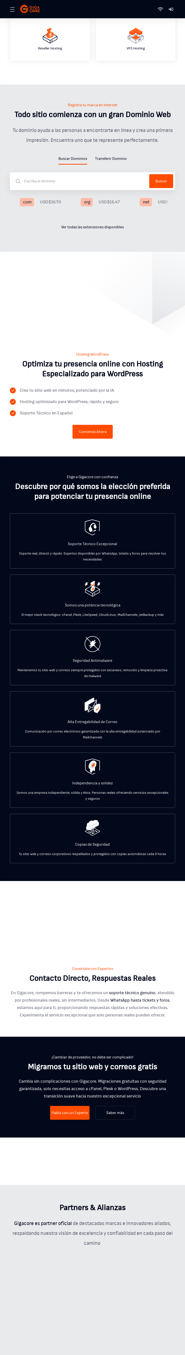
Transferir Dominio (111, 159)
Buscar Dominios (72, 159)
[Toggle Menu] (12, 9)
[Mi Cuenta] (171, 9)
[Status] (161, 9)
